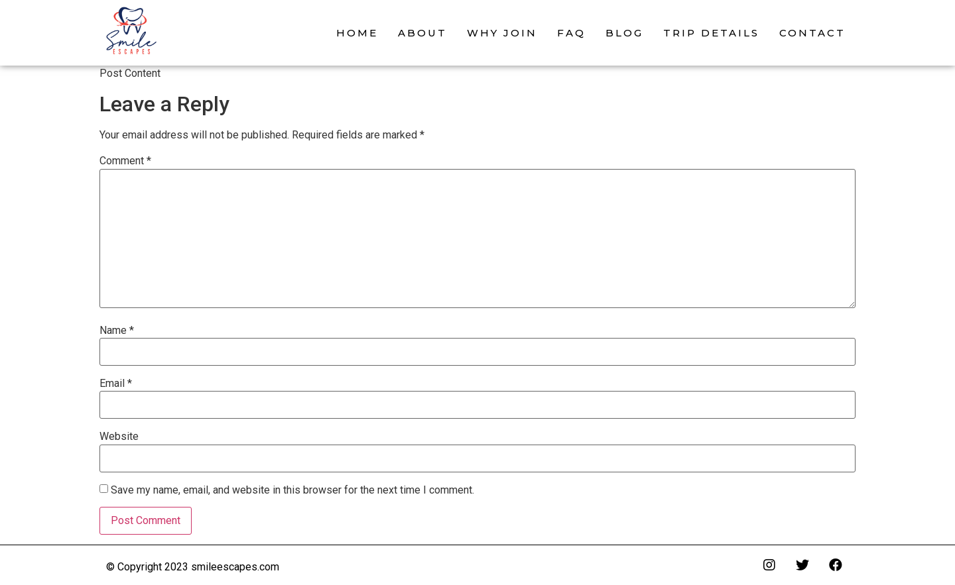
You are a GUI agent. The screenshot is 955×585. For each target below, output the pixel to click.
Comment (125, 161)
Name (116, 330)
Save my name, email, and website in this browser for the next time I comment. (292, 490)
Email (115, 383)
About (422, 33)
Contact (812, 33)
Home (357, 33)
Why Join (502, 33)
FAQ (571, 33)
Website (119, 436)
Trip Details (711, 33)
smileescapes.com (235, 566)
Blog (624, 33)
